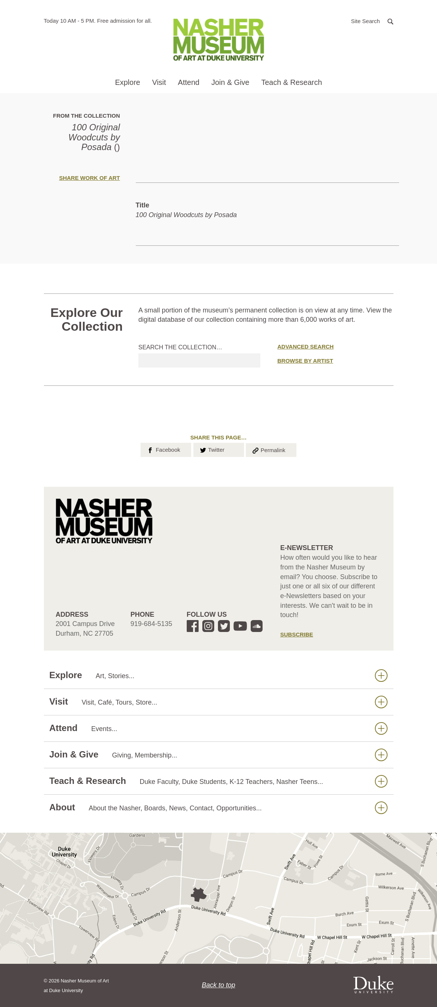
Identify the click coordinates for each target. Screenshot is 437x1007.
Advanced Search (305, 346)
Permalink (268, 449)
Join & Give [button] (230, 82)
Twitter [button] (212, 449)
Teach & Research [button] (291, 82)
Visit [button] (159, 82)
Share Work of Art (89, 178)
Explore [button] (127, 82)
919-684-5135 (151, 624)
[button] (372, 21)
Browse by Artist (305, 361)
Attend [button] (188, 82)
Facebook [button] (163, 449)
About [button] (218, 807)
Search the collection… (180, 347)
